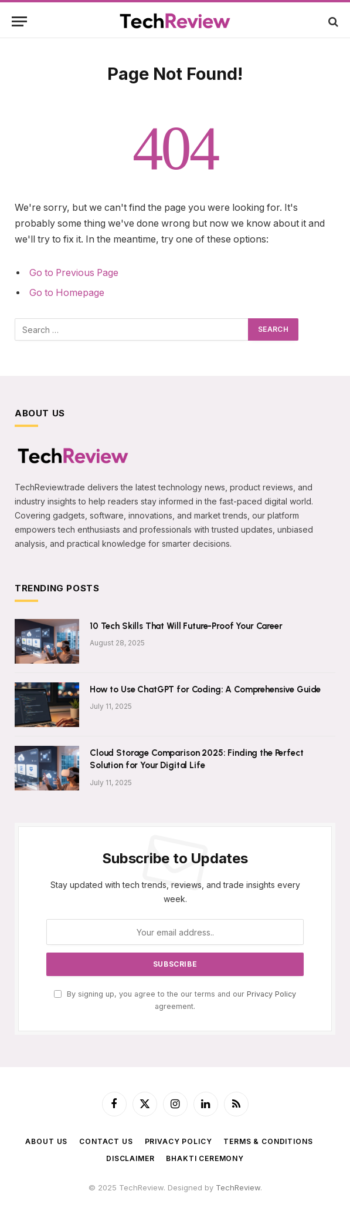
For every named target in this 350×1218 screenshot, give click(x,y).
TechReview (238, 1187)
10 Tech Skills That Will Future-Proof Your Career (186, 626)
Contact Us (105, 1141)
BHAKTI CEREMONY (205, 1158)
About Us (46, 1141)
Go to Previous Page (73, 272)
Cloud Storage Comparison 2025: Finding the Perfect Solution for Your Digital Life (197, 759)
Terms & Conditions (267, 1141)
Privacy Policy (271, 994)
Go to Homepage (66, 292)
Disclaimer (130, 1158)
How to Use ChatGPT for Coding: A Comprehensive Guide (205, 689)
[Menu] (19, 21)
